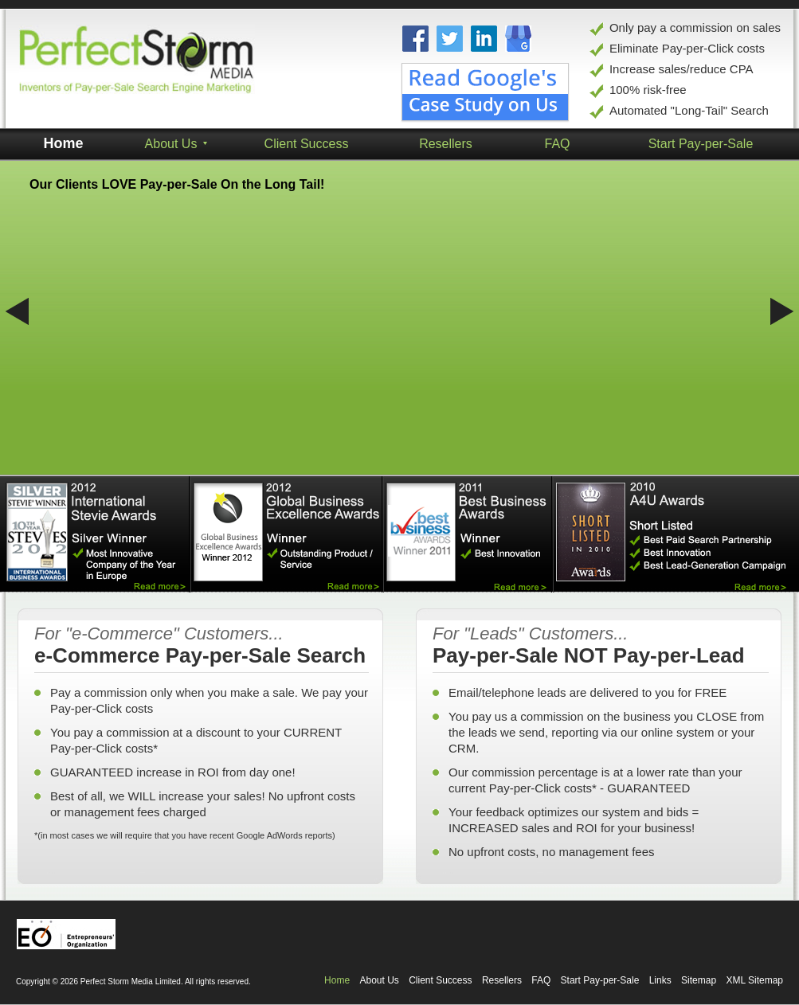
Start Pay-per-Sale (600, 980)
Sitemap (698, 980)
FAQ (540, 980)
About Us (378, 980)
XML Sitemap (754, 980)
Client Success (306, 144)
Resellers (502, 980)
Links (660, 980)
